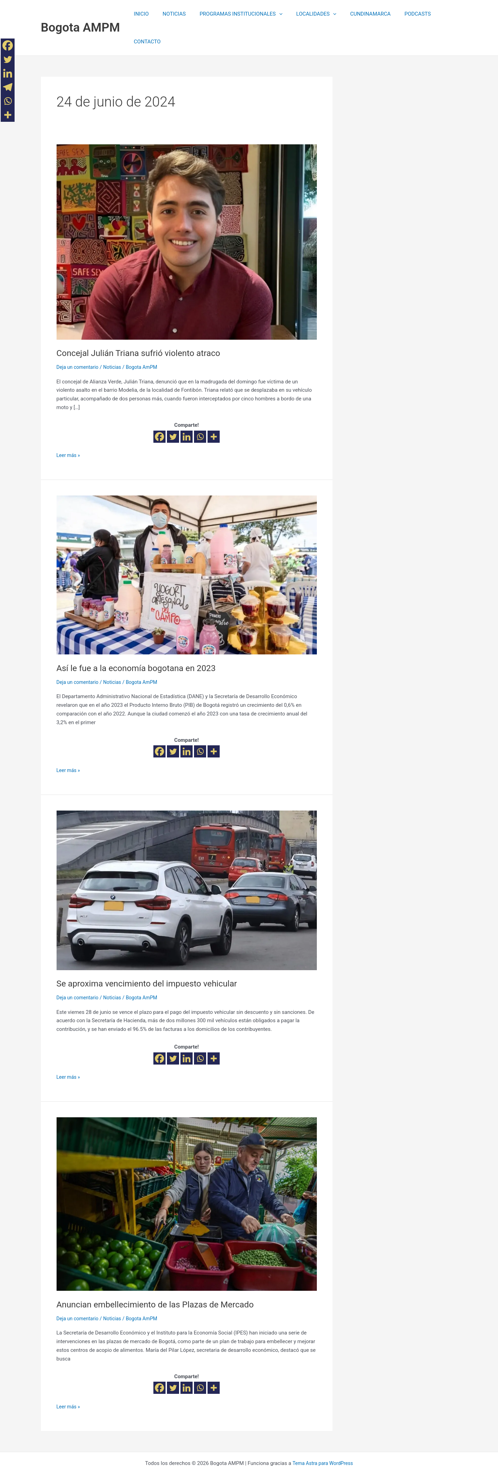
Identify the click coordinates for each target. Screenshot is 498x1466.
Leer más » (69, 427)
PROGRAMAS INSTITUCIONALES (235, 14)
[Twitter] (173, 409)
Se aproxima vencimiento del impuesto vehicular (153, 955)
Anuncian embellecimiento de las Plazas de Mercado (162, 1276)
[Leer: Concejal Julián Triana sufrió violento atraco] (187, 214)
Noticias (115, 339)
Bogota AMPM (80, 14)
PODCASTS (401, 14)
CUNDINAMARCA (358, 14)
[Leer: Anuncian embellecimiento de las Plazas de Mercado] (187, 1176)
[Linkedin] (186, 409)
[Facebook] (159, 409)
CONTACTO (438, 14)
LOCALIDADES (307, 14)
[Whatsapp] (200, 409)
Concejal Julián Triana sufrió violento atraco (144, 325)
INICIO (142, 14)
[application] (273, 14)
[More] (214, 409)
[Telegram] (8, 87)
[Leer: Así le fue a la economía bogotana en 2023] (187, 547)
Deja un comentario (79, 339)
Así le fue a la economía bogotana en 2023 (142, 640)
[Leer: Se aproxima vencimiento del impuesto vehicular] (187, 862)
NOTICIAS (172, 14)
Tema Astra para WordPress (322, 1435)
